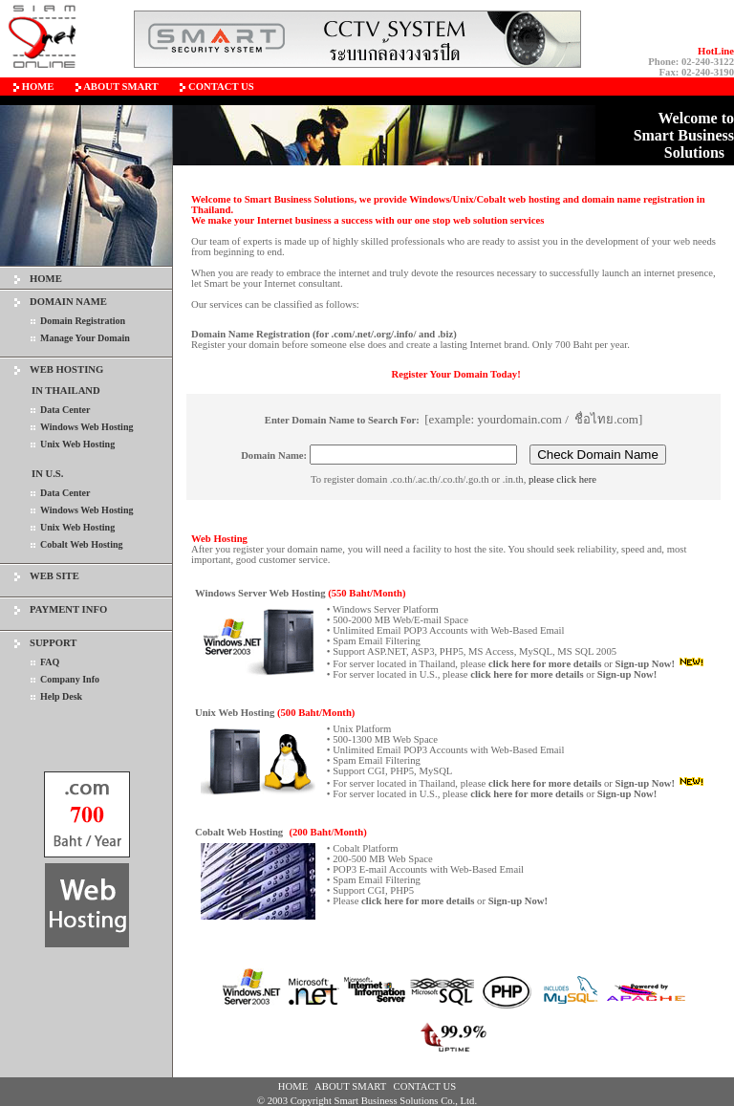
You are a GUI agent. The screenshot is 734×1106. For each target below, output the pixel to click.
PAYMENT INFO (68, 609)
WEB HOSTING (66, 369)
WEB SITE (54, 576)
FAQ (49, 662)
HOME (46, 278)
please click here (562, 479)
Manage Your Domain (85, 338)
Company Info (69, 679)
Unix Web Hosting (77, 444)
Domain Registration (82, 320)
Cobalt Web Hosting (81, 544)
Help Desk (61, 696)
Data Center (65, 409)
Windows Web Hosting (86, 427)
